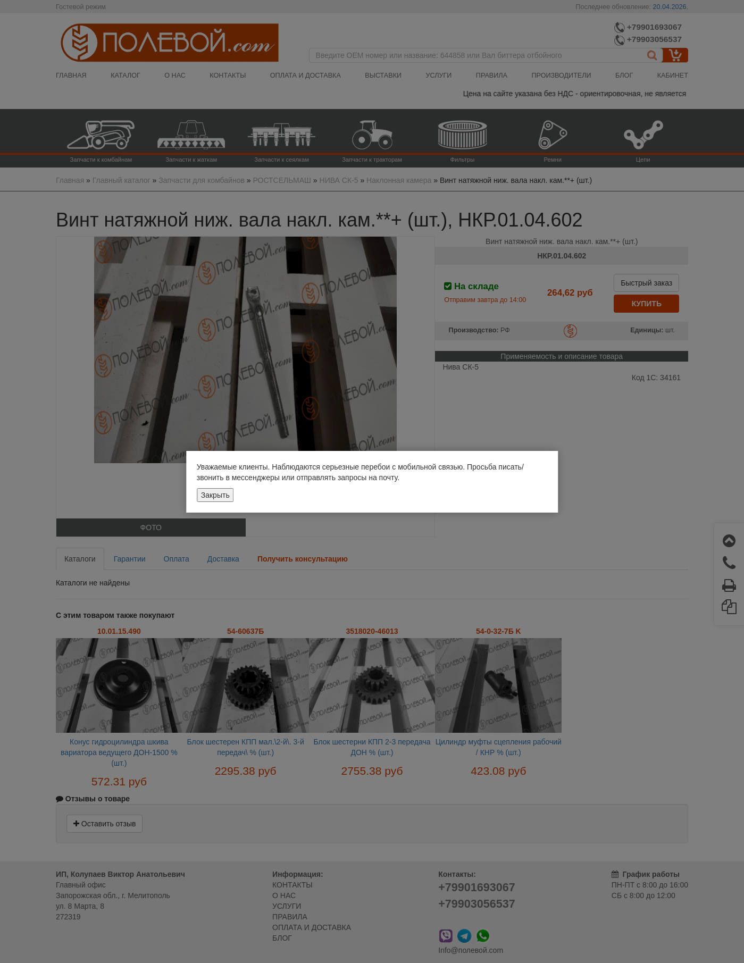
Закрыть (215, 495)
